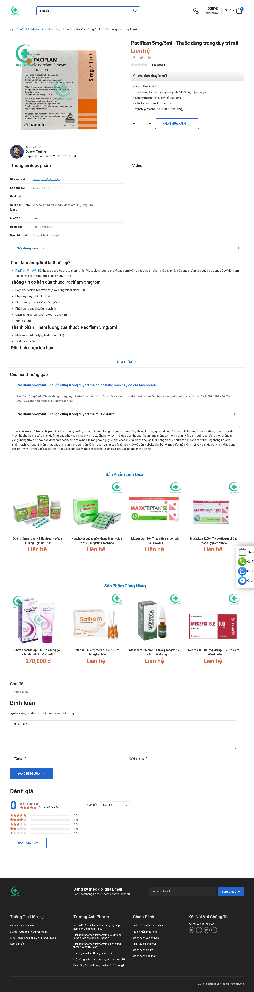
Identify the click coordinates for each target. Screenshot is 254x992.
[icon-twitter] (141, 58)
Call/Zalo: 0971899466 (201, 924)
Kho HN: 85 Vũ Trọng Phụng (40, 937)
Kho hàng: (16, 937)
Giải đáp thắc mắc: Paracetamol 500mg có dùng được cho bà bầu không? (97, 936)
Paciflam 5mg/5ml (27, 270)
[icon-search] (135, 10)
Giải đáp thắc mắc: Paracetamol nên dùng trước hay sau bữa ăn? (97, 945)
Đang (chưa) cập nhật (46, 179)
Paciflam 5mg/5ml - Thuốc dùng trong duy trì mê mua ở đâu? (65, 414)
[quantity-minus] (134, 123)
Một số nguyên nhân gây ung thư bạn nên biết (99, 959)
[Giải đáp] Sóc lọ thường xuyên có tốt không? (98, 965)
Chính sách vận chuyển (146, 937)
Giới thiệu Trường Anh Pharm (149, 925)
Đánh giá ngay (28, 842)
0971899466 (212, 13)
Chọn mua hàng (174, 123)
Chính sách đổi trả (143, 949)
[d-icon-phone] (197, 11)
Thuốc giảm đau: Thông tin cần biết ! (93, 953)
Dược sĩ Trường (36, 151)
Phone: (14, 925)
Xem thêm (124, 362)
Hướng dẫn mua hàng (145, 931)
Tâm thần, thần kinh (59, 29)
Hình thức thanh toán (145, 943)
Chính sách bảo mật (144, 955)
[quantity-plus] (150, 123)
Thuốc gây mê (20, 691)
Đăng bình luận (29, 773)
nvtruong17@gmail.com (33, 931)
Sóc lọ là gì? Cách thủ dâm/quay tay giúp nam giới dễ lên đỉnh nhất (96, 927)
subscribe (231, 891)
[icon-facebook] (134, 58)
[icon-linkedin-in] (149, 58)
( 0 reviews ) (157, 65)
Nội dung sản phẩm (32, 248)
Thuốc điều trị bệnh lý (30, 29)
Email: (14, 931)
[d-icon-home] (11, 29)
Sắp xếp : (93, 805)
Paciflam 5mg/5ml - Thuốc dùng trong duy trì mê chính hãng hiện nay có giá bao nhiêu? (87, 385)
